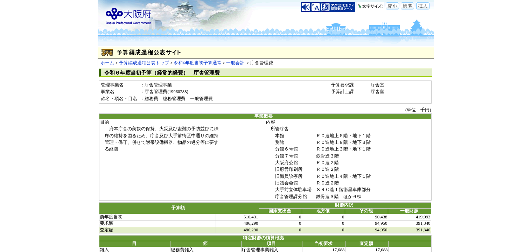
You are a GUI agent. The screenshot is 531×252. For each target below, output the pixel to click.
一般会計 (235, 63)
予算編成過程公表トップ (144, 63)
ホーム (107, 63)
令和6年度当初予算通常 (197, 63)
